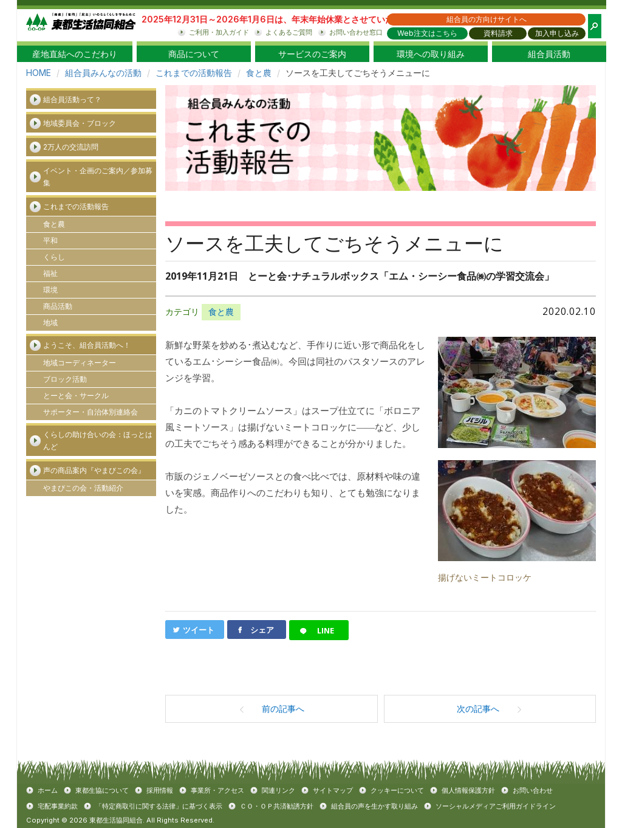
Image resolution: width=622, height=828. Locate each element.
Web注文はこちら (427, 33)
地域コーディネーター (79, 362)
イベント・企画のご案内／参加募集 (97, 176)
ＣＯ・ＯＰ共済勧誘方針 (276, 806)
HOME (38, 72)
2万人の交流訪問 (70, 146)
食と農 (259, 72)
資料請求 (498, 33)
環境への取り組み (431, 54)
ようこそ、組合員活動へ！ (87, 345)
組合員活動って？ (72, 99)
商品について (193, 54)
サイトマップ (333, 790)
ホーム (48, 790)
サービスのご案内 (312, 54)
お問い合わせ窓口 (356, 32)
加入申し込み (557, 33)
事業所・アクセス (217, 790)
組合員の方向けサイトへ (486, 19)
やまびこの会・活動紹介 (83, 487)
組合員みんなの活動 (103, 72)
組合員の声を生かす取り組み (374, 806)
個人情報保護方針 (468, 790)
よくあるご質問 (288, 32)
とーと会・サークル (76, 395)
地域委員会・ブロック (79, 123)
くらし (54, 256)
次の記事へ (489, 708)
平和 (50, 240)
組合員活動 (549, 54)
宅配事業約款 (58, 806)
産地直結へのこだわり (74, 54)
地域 (50, 322)
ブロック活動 (65, 379)
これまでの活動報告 (194, 72)
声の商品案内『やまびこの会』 (94, 470)
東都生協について (102, 790)
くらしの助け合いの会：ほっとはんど (97, 440)
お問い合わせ (533, 790)
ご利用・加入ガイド (219, 32)
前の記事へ (271, 708)
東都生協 (80, 25)
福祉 (50, 273)
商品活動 (57, 306)
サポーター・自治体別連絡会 (90, 411)
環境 (50, 289)
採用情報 (159, 790)
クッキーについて (397, 790)
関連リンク (278, 790)
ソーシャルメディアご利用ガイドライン (496, 806)
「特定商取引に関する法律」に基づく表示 (158, 806)
